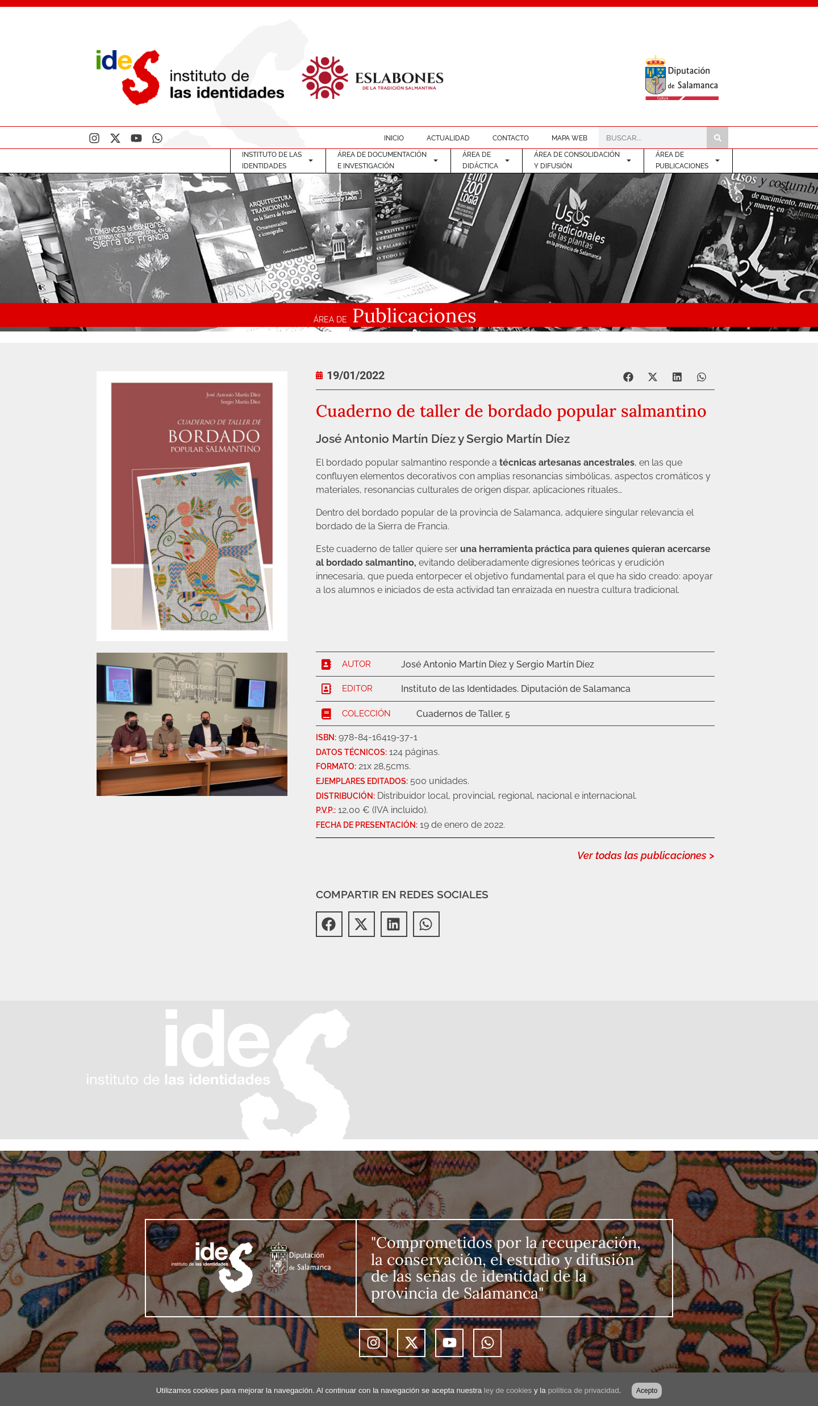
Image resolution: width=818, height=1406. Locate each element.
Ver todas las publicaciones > (646, 855)
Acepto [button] (646, 1391)
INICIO (394, 138)
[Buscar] (717, 137)
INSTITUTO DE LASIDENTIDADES (278, 160)
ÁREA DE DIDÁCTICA (486, 160)
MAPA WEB (569, 138)
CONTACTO (511, 138)
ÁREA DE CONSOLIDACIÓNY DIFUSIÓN (583, 160)
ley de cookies (508, 1390)
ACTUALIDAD (448, 138)
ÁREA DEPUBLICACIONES (688, 160)
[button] (629, 376)
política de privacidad (583, 1390)
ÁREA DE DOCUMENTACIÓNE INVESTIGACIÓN (388, 160)
